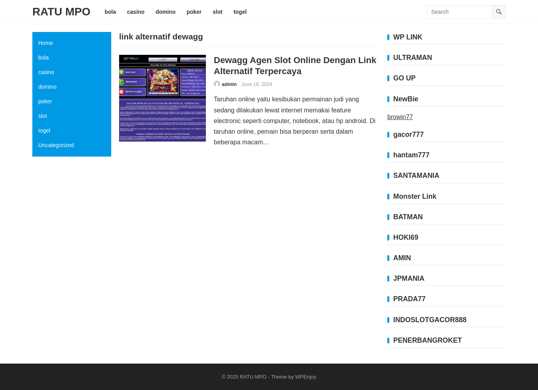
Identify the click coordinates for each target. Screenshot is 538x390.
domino (47, 87)
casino (46, 72)
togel (44, 130)
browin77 (400, 117)
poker (45, 101)
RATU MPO (61, 12)
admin (229, 84)
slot (42, 116)
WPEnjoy (305, 377)
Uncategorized (56, 145)
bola (43, 57)
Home (45, 43)
